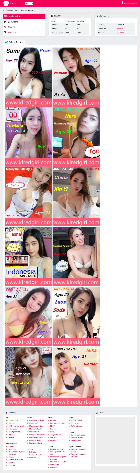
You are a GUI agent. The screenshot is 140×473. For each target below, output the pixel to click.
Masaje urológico (36, 426)
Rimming (11, 465)
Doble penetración (15, 432)
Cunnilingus (54, 465)
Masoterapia (34, 432)
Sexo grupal (12, 429)
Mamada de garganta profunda (58, 458)
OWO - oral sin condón (16, 426)
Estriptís (32, 452)
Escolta (11, 446)
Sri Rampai (10, 32)
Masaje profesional (36, 420)
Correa (52, 432)
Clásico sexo (13, 420)
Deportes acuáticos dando (78, 450)
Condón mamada (56, 449)
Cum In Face (76, 441)
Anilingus (53, 468)
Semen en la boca (78, 435)
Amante (53, 420)
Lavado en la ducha (15, 460)
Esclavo (53, 429)
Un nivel (11, 423)
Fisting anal (75, 423)
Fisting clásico (76, 420)
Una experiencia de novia (57, 453)
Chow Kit (9, 27)
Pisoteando (54, 440)
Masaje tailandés (35, 429)
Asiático (120, 29)
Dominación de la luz (58, 423)
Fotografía (12, 449)
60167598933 (13, 22)
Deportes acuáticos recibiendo (78, 455)
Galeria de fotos (14, 42)
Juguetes (11, 435)
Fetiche (11, 437)
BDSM (52, 426)
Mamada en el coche (58, 462)
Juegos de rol (55, 435)
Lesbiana (32, 458)
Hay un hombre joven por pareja (16, 453)
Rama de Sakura (35, 443)
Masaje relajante (35, 440)
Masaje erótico (35, 423)
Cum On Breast (77, 438)
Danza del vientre (35, 455)
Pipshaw (11, 463)
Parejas (11, 457)
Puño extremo (76, 426)
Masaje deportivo (36, 437)
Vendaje (53, 437)
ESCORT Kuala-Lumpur (11, 10)
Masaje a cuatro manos (38, 435)
